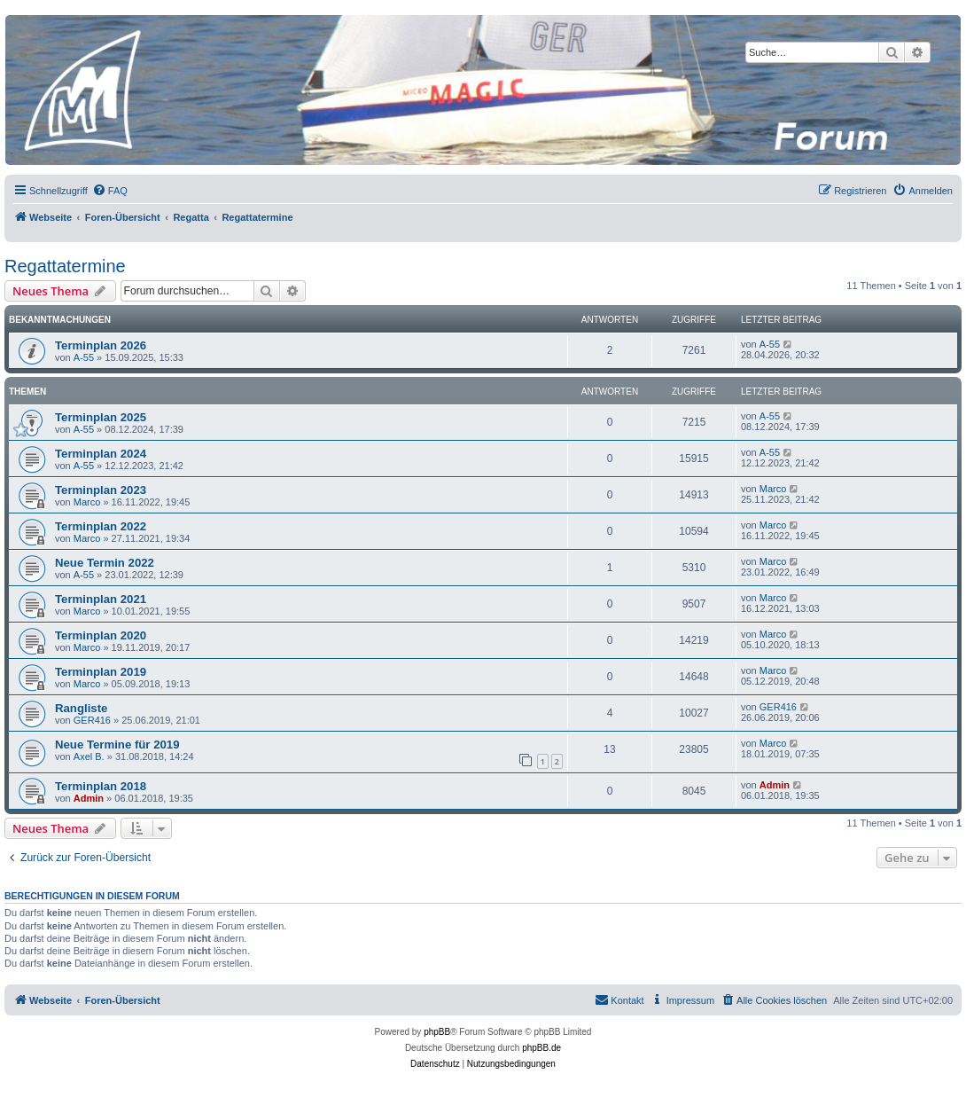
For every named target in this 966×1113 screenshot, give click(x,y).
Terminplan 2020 (100, 635)
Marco (87, 502)
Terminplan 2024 (100, 453)
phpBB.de (541, 1048)
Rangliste (81, 708)
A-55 (84, 357)
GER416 (92, 720)
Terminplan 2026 (100, 345)
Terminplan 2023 (100, 490)
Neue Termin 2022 (104, 562)
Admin (89, 798)
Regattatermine (65, 266)
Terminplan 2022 (100, 526)
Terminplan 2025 (100, 417)
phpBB (437, 1032)
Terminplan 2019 (100, 671)
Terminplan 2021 (100, 599)
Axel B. (89, 756)
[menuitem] (110, 190)
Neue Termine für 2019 (117, 744)
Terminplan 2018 (100, 786)
